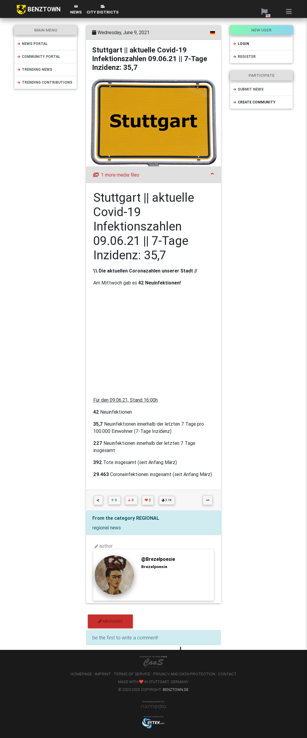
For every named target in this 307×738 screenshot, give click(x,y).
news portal (32, 43)
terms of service (132, 674)
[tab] (153, 174)
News (76, 10)
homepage (81, 674)
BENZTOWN (38, 9)
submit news (248, 89)
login (241, 43)
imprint (103, 674)
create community (254, 102)
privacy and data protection (184, 674)
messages (110, 621)
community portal (38, 56)
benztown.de (176, 689)
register (244, 56)
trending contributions (44, 82)
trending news (34, 69)
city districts (103, 10)
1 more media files (153, 174)
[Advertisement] (153, 341)
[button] (264, 11)
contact (227, 674)
